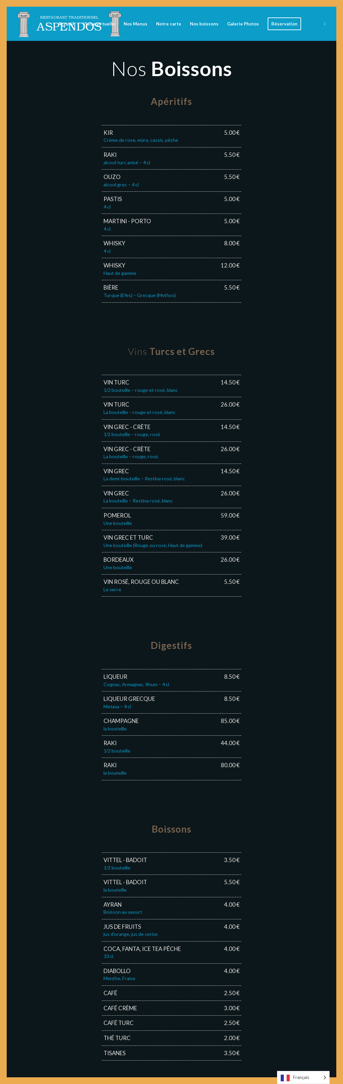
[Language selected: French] (303, 1077)
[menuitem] (66, 24)
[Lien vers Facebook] (325, 23)
